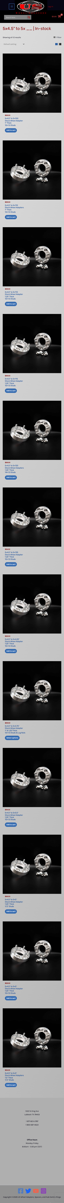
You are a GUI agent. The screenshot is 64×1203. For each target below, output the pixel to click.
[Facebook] (21, 1191)
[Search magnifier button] (29, 17)
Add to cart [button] (10, 130)
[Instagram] (43, 1191)
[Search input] (16, 17)
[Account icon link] (50, 6)
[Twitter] (28, 1191)
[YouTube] (36, 1191)
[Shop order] (14, 44)
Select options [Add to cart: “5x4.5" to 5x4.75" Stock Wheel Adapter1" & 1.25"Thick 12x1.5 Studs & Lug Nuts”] (12, 738)
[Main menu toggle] (12, 6)
